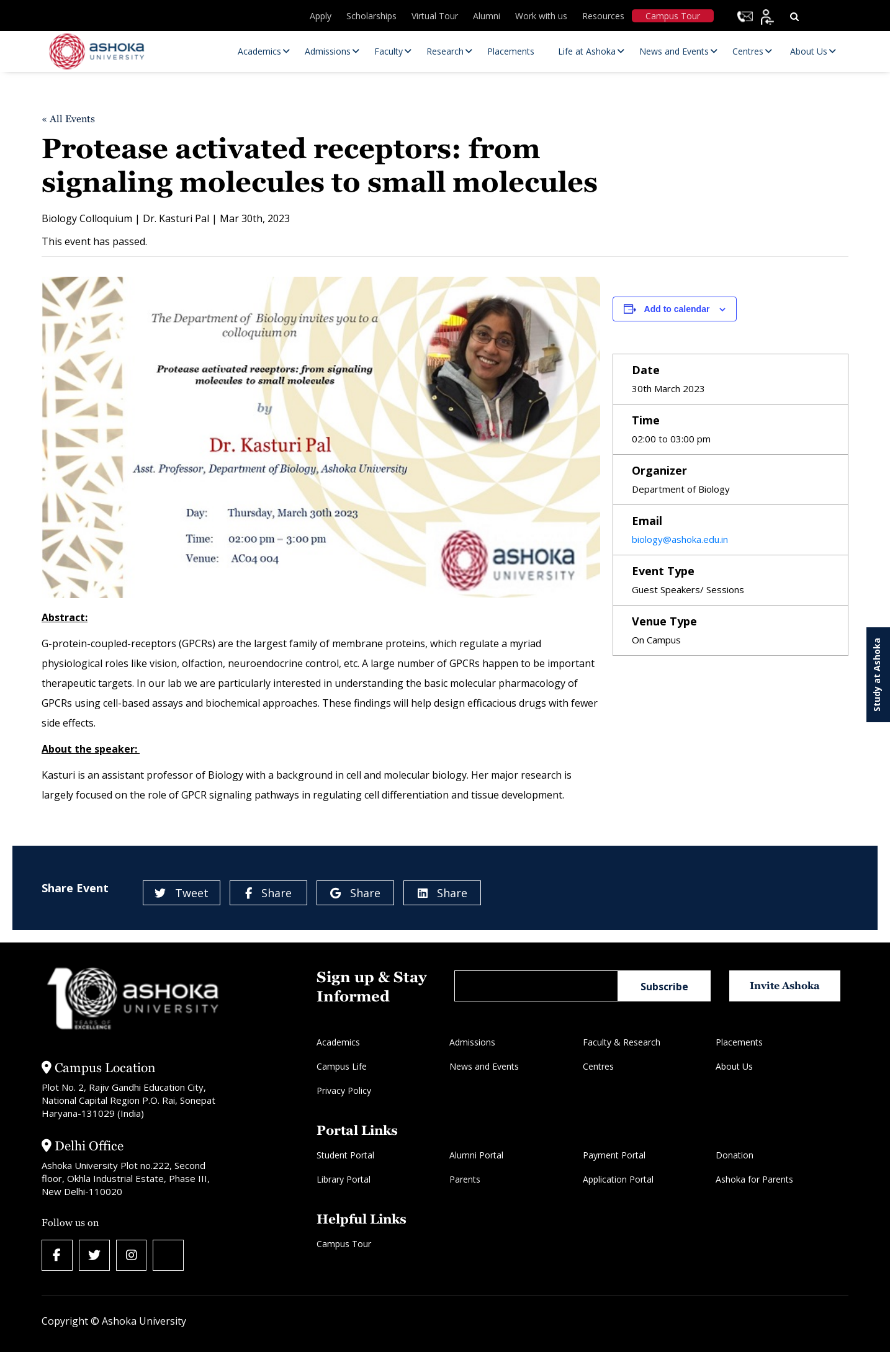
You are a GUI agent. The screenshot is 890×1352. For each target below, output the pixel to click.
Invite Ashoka (785, 986)
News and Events (484, 1066)
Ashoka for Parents (754, 1179)
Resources (603, 15)
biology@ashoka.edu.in (680, 539)
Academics (338, 1042)
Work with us (541, 15)
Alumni (486, 15)
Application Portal (618, 1179)
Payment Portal (614, 1155)
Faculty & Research (621, 1042)
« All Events (68, 119)
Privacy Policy (344, 1090)
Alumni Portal (476, 1155)
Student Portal (345, 1155)
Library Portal (344, 1179)
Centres (598, 1066)
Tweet (182, 892)
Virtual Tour (434, 15)
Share (268, 892)
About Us (734, 1066)
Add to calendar (677, 309)
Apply (320, 15)
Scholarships (371, 15)
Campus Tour (672, 15)
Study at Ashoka (877, 675)
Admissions (472, 1042)
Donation (734, 1155)
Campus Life (342, 1066)
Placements (739, 1042)
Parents (464, 1179)
